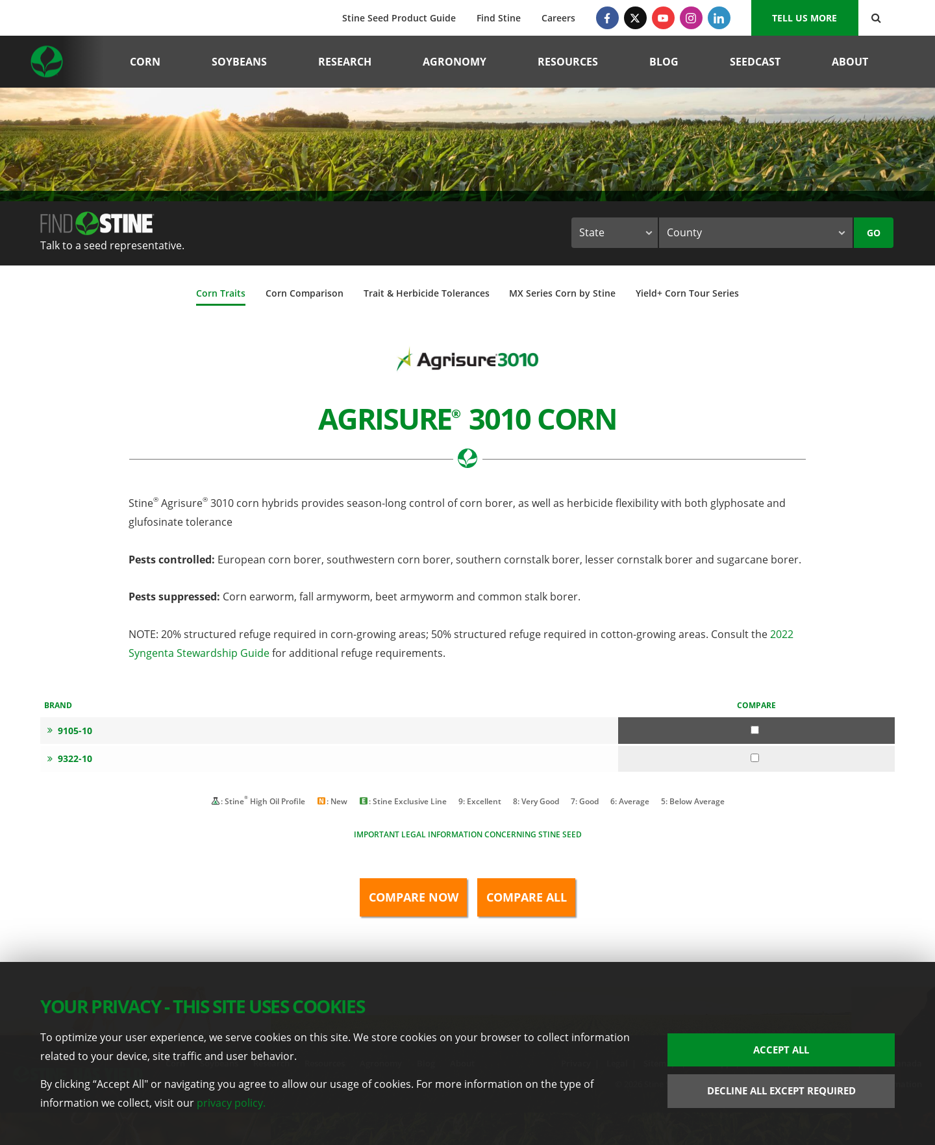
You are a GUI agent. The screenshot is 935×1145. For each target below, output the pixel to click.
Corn (145, 62)
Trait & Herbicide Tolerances (427, 293)
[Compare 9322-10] (755, 758)
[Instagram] (691, 17)
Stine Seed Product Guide (399, 18)
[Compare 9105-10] (755, 730)
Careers (558, 18)
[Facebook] (607, 17)
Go (873, 233)
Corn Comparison (304, 293)
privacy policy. (231, 1103)
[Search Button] (876, 18)
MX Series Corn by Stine (562, 293)
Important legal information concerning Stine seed (468, 834)
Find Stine (499, 18)
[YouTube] (663, 17)
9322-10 (69, 758)
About (850, 62)
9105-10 (69, 730)
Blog (664, 62)
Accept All (781, 1049)
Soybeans (239, 62)
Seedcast (755, 62)
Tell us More (804, 18)
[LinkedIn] (719, 17)
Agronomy (454, 62)
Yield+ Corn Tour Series (687, 293)
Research (344, 62)
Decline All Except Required (781, 1090)
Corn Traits (220, 293)
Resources (568, 62)
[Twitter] (635, 17)
